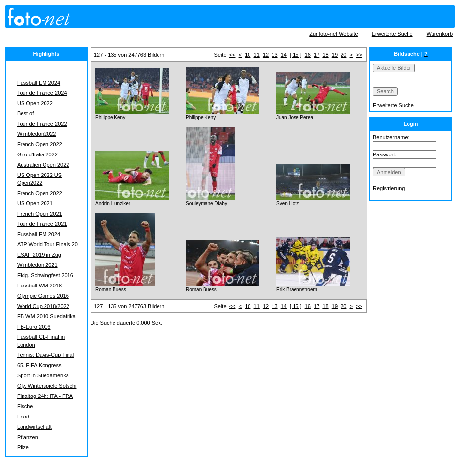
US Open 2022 (35, 103)
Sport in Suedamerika (43, 375)
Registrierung (389, 188)
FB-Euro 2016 (33, 327)
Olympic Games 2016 (43, 296)
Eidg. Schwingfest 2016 (45, 275)
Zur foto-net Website (333, 34)
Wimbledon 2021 (37, 265)
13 (274, 55)
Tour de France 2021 (42, 224)
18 (325, 55)
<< (232, 55)
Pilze (23, 447)
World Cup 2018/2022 (43, 306)
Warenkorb (440, 34)
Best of (25, 113)
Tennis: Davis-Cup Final (45, 355)
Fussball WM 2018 (39, 285)
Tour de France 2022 (42, 124)
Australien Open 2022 (43, 165)
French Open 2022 (39, 144)
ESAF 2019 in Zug (39, 255)
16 (308, 55)
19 (335, 55)
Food (23, 416)
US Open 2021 (35, 203)
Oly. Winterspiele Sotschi (46, 386)
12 (266, 55)
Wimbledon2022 (36, 134)
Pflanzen (27, 437)
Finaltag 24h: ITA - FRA (45, 396)
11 (257, 55)
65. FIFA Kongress (39, 365)
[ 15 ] (295, 55)
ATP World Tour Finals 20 (47, 244)
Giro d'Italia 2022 (37, 154)
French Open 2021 (39, 214)
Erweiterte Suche (392, 34)
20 (343, 55)
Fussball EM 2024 (38, 83)
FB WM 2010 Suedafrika (46, 316)
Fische (25, 406)
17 (316, 55)
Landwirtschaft (34, 427)
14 (284, 55)
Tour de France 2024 (42, 93)
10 (247, 55)
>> (359, 55)
